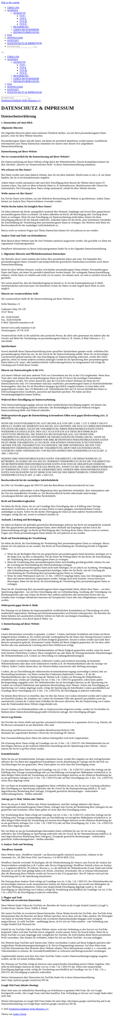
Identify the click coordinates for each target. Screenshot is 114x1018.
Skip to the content (10, 2)
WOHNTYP (19, 13)
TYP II (22, 18)
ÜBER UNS (13, 7)
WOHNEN (12, 10)
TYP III (23, 21)
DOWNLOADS (15, 37)
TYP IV (23, 24)
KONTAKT (13, 40)
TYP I (22, 16)
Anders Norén (19, 1014)
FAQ (9, 35)
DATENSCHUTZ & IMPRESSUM (24, 43)
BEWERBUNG (21, 27)
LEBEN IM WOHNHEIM (26, 29)
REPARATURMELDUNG (26, 32)
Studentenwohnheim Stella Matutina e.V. (21, 100)
